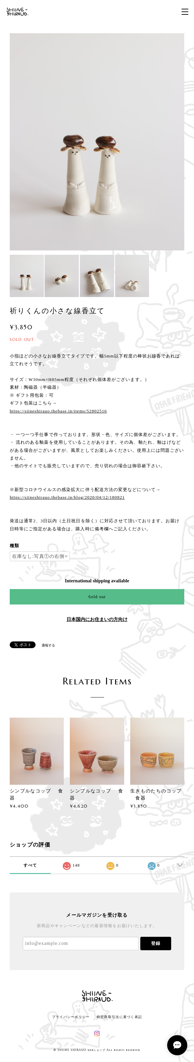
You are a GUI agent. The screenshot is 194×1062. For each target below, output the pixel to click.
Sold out (97, 596)
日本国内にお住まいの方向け (97, 619)
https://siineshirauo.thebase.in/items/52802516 (58, 411)
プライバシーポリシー (71, 1017)
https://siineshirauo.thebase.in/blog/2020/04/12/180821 (67, 497)
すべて (30, 865)
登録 (155, 943)
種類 (14, 545)
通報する (48, 645)
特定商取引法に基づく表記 (119, 1017)
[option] (97, 141)
